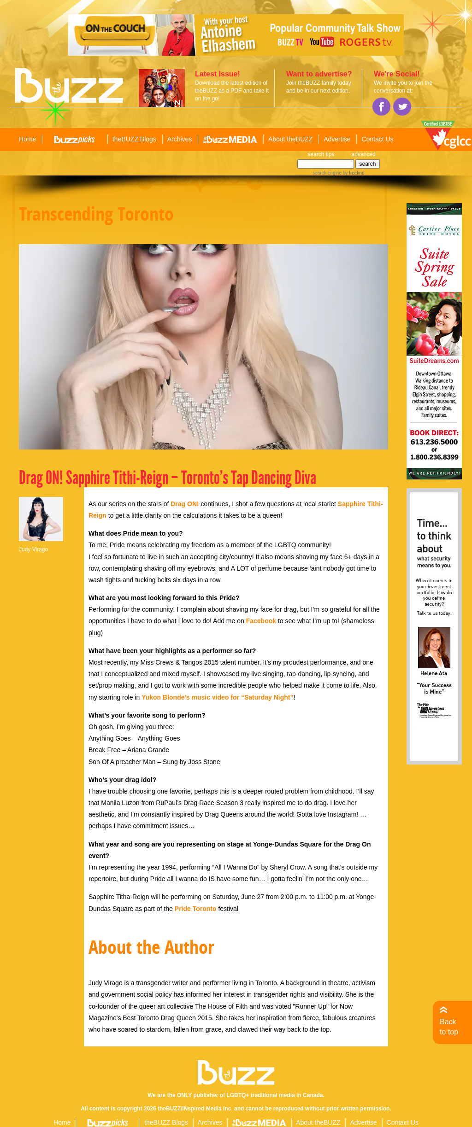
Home (27, 139)
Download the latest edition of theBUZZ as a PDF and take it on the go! (232, 91)
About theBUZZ (290, 139)
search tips (320, 154)
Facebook (261, 621)
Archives (179, 139)
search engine (327, 172)
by (353, 172)
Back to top (449, 1027)
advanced (364, 154)
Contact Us (377, 139)
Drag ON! (185, 504)
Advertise (337, 139)
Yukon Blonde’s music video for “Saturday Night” (217, 697)
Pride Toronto (196, 908)
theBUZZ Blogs (134, 139)
